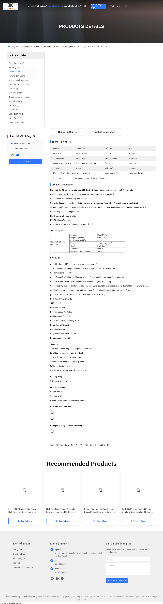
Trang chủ (32, 6)
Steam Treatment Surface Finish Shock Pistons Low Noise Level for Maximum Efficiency (99, 511)
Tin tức (16, 563)
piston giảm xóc (102, 445)
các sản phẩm (54, 6)
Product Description (104, 132)
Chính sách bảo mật (13, 597)
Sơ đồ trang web (28, 597)
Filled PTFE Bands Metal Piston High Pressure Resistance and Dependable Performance (22, 511)
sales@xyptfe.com (22, 143)
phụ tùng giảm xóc (84, 445)
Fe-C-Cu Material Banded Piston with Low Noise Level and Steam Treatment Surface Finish (136, 511)
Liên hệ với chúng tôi (77, 6)
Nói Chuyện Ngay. (96, 6)
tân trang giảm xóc (65, 445)
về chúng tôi (42, 6)
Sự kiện (64, 6)
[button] (16, 495)
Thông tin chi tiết (67, 132)
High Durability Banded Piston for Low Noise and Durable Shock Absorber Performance (61, 511)
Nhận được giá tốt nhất (117, 120)
